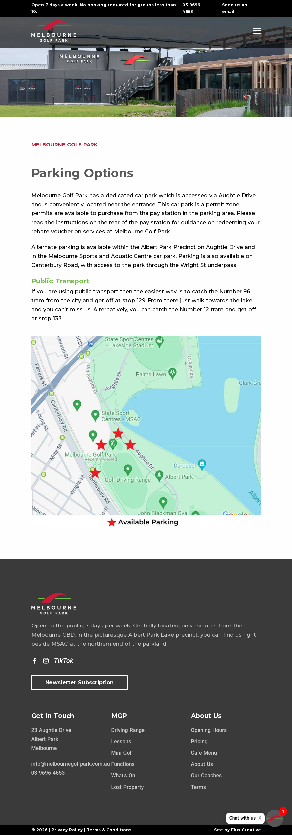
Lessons (121, 741)
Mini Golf (122, 753)
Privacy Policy (67, 829)
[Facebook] (34, 661)
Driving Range (128, 730)
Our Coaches (206, 775)
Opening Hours (209, 730)
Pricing (199, 741)
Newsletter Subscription (79, 682)
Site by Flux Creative (237, 829)
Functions (123, 764)
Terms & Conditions (109, 829)
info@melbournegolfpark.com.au (70, 764)
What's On (123, 775)
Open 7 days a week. (54, 4)
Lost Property (127, 787)
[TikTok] (63, 661)
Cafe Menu (204, 753)
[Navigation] (257, 31)
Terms (198, 787)
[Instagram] (46, 661)
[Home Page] (53, 30)
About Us (202, 764)
